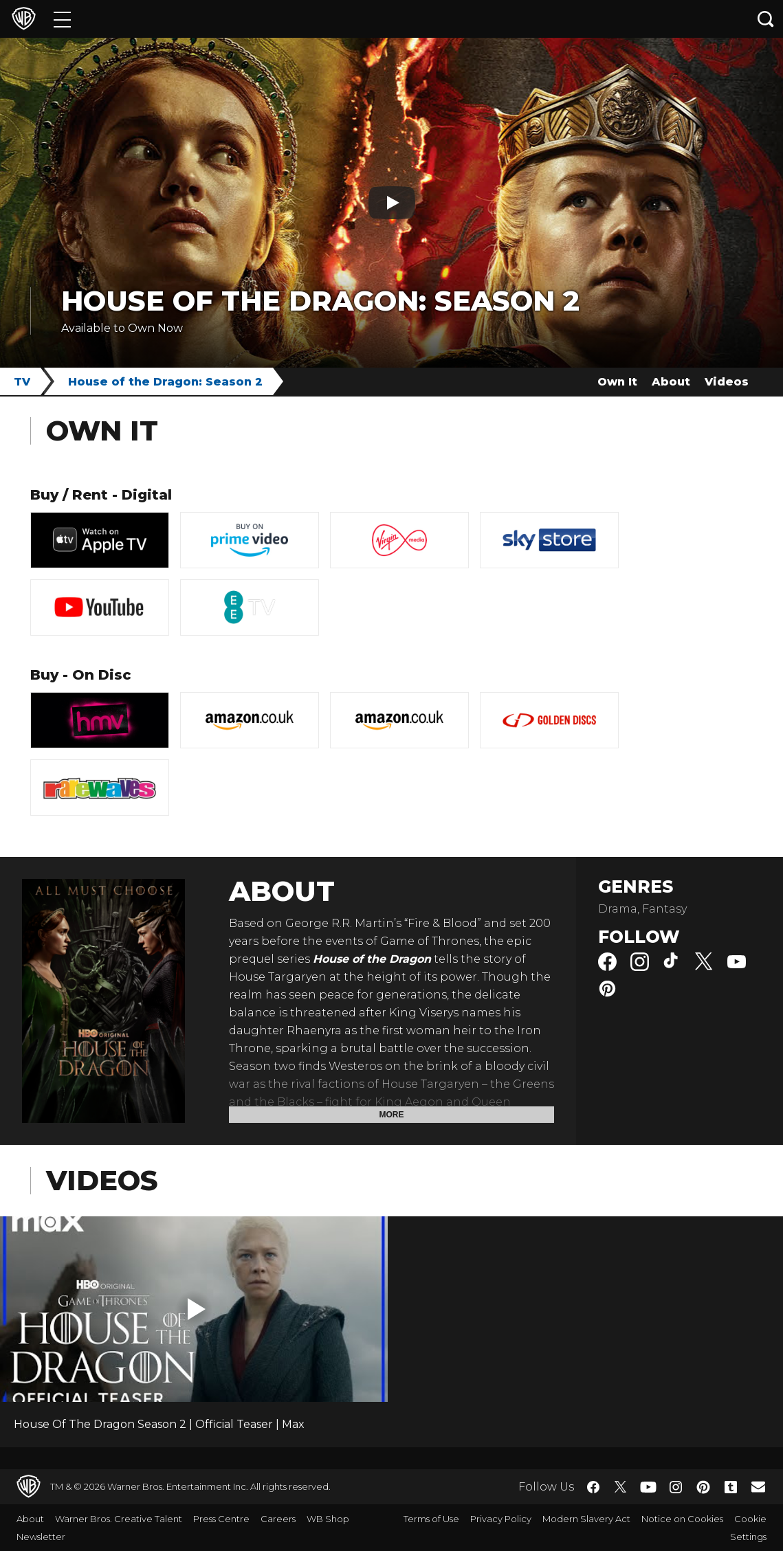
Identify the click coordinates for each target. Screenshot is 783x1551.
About (671, 381)
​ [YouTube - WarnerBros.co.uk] (648, 1487)
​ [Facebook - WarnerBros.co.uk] (593, 1487)
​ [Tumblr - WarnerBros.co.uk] (731, 1487)
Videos (727, 381)
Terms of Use (431, 1518)
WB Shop (328, 1518)
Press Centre (221, 1518)
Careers (278, 1518)
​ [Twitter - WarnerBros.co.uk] (621, 1487)
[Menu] (62, 19)
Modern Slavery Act (586, 1518)
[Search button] (766, 19)
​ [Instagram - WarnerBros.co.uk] (676, 1487)
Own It (617, 381)
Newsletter (40, 1536)
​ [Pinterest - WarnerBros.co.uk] (703, 1487)
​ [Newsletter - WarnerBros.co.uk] (758, 1486)
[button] (197, 1309)
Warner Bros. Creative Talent (118, 1518)
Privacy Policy (500, 1518)
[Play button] (391, 202)
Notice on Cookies (682, 1518)
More (391, 1114)
